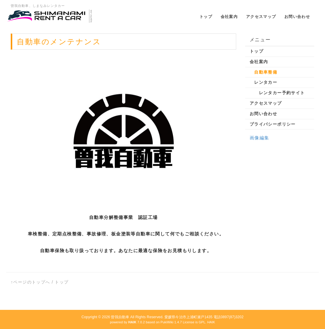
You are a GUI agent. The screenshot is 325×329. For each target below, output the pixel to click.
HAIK (211, 322)
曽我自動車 (120, 317)
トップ (61, 282)
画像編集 (259, 137)
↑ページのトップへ (30, 282)
